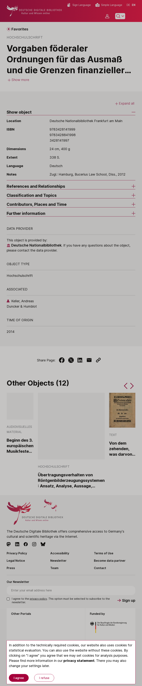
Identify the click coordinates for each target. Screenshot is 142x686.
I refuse (44, 678)
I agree (19, 678)
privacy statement (78, 661)
